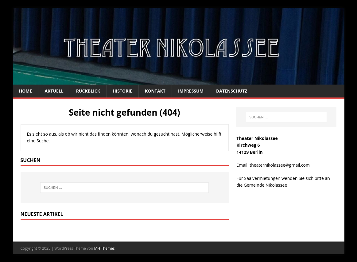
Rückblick (88, 91)
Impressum (191, 91)
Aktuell (54, 91)
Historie (122, 91)
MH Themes (104, 248)
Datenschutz (231, 91)
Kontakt (155, 91)
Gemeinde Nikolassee (265, 185)
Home (25, 91)
